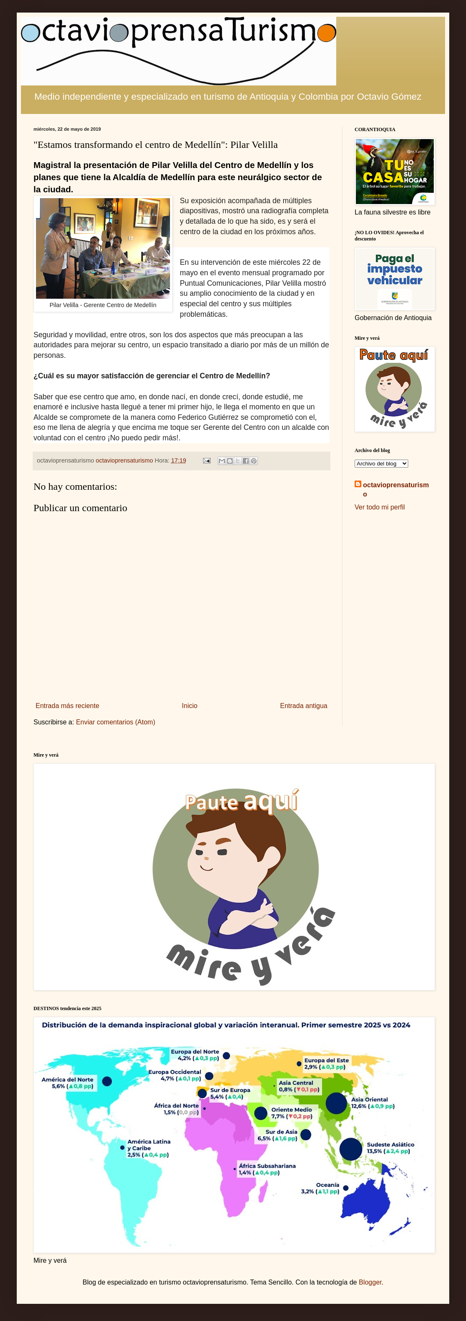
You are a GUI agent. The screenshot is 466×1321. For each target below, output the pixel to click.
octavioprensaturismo (396, 489)
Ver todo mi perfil (380, 507)
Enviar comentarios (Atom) (115, 722)
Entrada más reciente (67, 705)
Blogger (370, 1282)
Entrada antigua (303, 705)
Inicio (189, 705)
